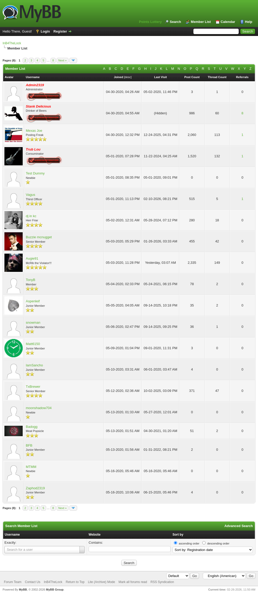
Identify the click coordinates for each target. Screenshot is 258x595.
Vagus (30, 195)
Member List (201, 22)
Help (248, 22)
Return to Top (75, 582)
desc (128, 77)
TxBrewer (33, 387)
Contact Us (32, 582)
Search (175, 22)
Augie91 (32, 258)
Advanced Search (238, 526)
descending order (218, 543)
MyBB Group (54, 589)
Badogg (32, 427)
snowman (33, 322)
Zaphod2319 (35, 488)
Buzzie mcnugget (39, 237)
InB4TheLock (12, 43)
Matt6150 (33, 344)
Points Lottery (150, 22)
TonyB (30, 280)
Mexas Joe (34, 131)
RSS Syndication (162, 582)
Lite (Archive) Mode (101, 582)
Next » (62, 60)
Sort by (178, 534)
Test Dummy (35, 173)
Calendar (228, 22)
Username (12, 534)
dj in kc (31, 216)
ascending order (189, 543)
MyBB (23, 589)
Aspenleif (33, 301)
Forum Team (12, 582)
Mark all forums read (133, 582)
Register (60, 31)
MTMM (31, 467)
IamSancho (34, 365)
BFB (29, 445)
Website (95, 534)
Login (45, 31)
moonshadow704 (39, 408)
